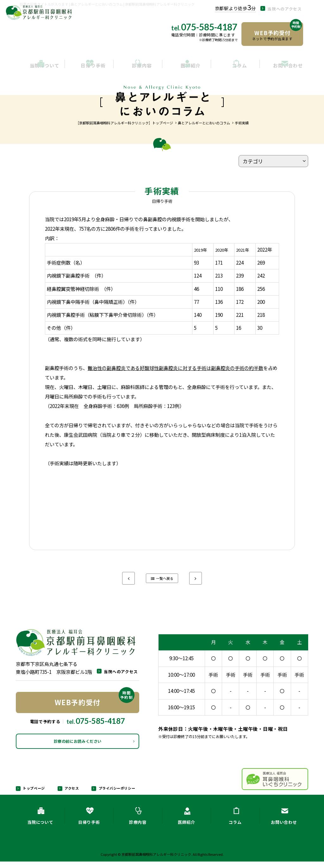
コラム (235, 67)
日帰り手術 (89, 67)
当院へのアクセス (292, 8)
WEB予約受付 (94, 700)
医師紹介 (186, 67)
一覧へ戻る (164, 578)
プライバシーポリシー (115, 790)
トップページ (33, 790)
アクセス (70, 790)
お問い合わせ (284, 67)
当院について (40, 67)
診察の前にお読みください (77, 743)
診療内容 (137, 67)
